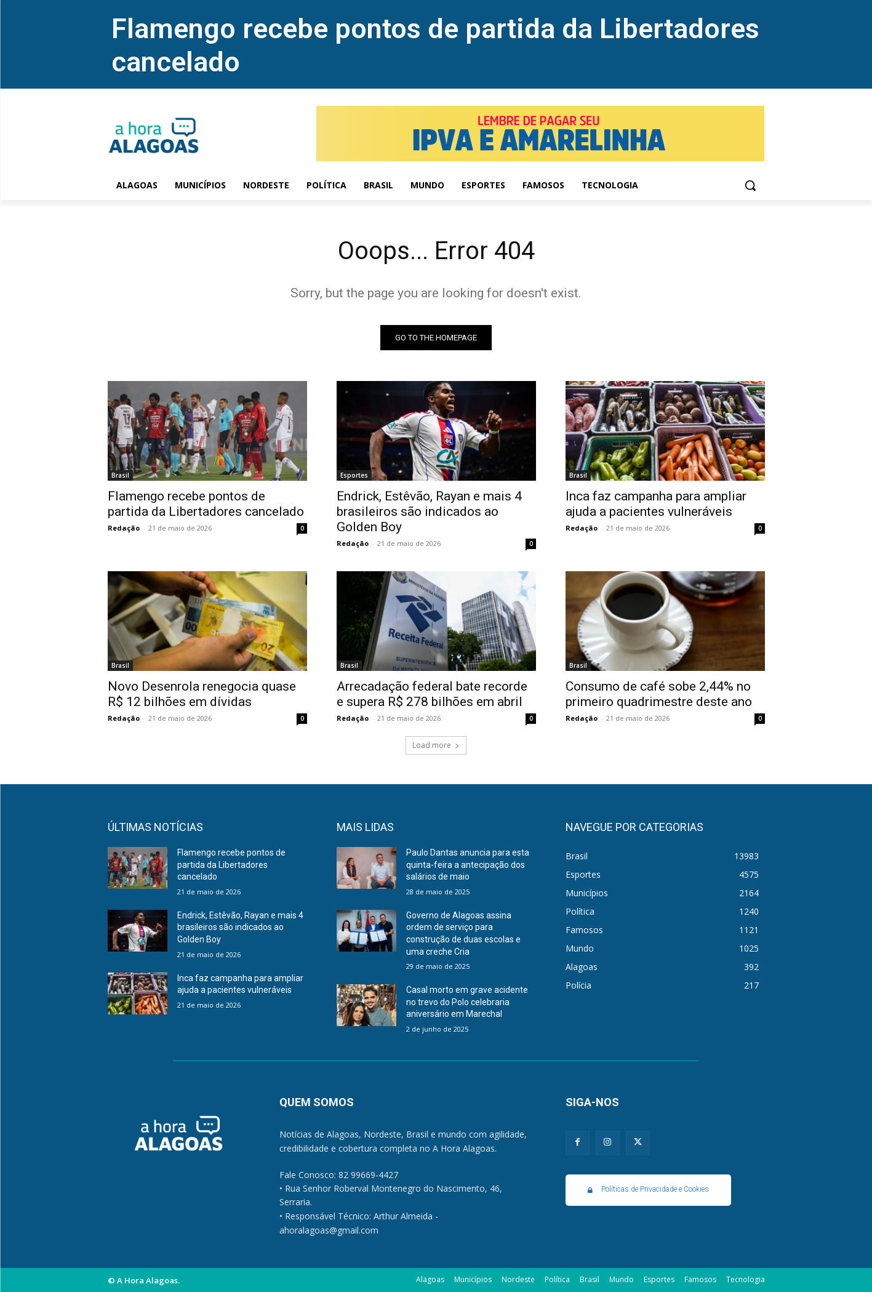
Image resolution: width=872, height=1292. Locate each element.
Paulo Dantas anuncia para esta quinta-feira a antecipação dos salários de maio (467, 864)
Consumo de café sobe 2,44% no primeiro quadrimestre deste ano (659, 694)
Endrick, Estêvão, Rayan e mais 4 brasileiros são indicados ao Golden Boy (429, 511)
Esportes (354, 475)
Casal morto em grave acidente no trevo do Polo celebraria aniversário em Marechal (467, 1002)
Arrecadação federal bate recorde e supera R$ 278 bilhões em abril (432, 694)
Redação (124, 527)
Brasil (120, 475)
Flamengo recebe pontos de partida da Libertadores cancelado (206, 504)
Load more (436, 745)
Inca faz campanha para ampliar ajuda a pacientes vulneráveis (656, 504)
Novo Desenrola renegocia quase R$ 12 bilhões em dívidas (202, 694)
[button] (750, 185)
